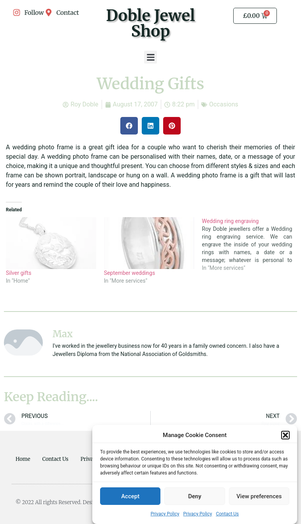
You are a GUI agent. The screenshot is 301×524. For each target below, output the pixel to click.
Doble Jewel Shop (150, 23)
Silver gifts (18, 273)
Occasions (223, 104)
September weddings (129, 273)
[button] (285, 435)
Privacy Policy (165, 514)
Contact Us (227, 514)
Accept (130, 496)
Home (23, 459)
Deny (194, 496)
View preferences (259, 496)
